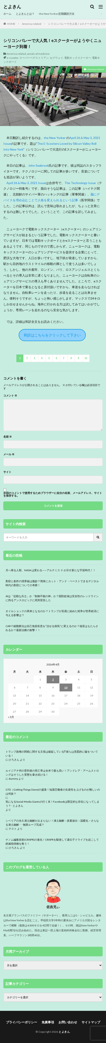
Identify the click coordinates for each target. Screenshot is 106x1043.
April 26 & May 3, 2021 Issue (26, 183)
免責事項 (48, 1022)
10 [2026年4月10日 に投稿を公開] (65, 687)
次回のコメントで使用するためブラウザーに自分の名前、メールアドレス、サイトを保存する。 (52, 494)
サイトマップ (91, 1022)
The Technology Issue (80, 183)
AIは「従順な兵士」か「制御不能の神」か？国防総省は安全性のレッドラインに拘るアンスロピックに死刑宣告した (52, 598)
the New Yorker (55, 138)
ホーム (7, 13)
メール (8, 454)
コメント (10, 395)
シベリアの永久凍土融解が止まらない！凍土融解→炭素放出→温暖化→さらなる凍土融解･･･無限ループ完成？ (52, 822)
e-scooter (12, 57)
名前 (7, 436)
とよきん (12, 6)
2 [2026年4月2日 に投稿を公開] (53, 679)
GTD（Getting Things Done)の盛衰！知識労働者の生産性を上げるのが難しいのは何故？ (53, 791)
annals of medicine (38, 53)
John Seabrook (38, 165)
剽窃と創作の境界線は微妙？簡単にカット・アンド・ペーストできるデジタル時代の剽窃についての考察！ (52, 583)
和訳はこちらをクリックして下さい (52, 335)
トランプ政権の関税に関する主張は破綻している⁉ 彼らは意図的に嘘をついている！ (52, 753)
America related (31, 23)
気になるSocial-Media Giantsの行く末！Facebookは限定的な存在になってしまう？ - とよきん (52, 803)
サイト (7, 472)
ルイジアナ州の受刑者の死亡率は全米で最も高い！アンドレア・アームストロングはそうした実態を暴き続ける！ (52, 772)
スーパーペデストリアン (34, 57)
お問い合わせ (67, 1022)
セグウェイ (56, 57)
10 (85, 358)
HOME (11, 23)
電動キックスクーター (77, 57)
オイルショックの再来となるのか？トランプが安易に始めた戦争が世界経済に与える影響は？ (52, 613)
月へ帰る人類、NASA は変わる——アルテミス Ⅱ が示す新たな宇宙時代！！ (51, 570)
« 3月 (11, 717)
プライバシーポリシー (21, 1022)
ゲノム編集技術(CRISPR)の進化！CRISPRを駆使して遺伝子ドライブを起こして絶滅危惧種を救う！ (52, 841)
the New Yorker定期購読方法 (56, 13)
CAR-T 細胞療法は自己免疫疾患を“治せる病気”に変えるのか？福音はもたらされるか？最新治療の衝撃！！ (52, 628)
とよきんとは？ (25, 13)
